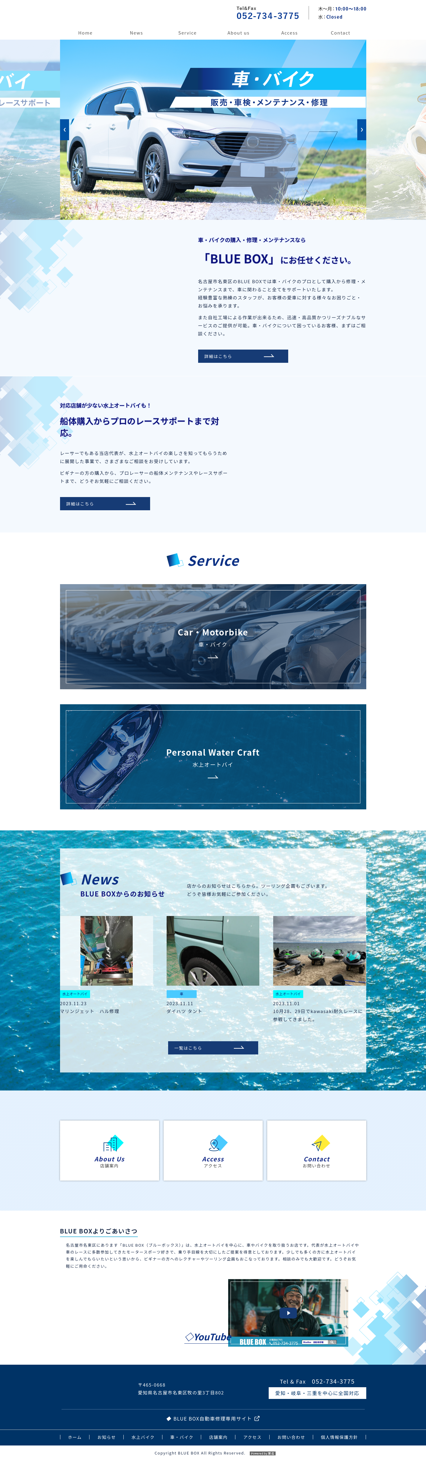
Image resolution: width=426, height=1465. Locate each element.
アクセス (289, 38)
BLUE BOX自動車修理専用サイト (213, 1420)
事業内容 (187, 38)
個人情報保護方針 (339, 1439)
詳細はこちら (222, 356)
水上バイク (143, 1439)
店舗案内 (239, 38)
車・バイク (181, 1439)
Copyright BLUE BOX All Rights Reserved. (213, 1454)
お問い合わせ (340, 38)
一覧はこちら (192, 1048)
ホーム (85, 38)
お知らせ (137, 38)
